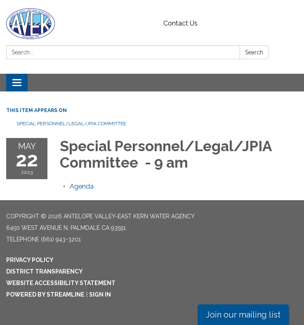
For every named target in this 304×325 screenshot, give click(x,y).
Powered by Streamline (45, 294)
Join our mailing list (243, 315)
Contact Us (180, 23)
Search (254, 52)
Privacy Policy (30, 260)
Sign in (100, 294)
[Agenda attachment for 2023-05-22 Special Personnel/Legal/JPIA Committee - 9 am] (82, 186)
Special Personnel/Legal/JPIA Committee (71, 123)
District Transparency (44, 271)
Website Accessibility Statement (60, 283)
